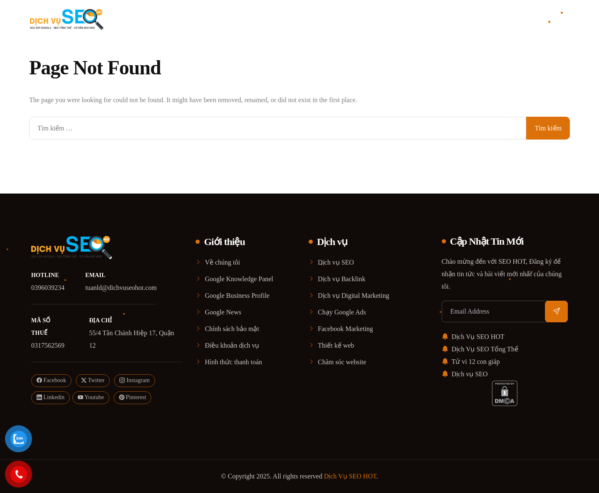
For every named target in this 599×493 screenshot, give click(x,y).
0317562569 (47, 345)
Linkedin (50, 398)
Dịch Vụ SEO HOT (473, 336)
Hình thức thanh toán (233, 361)
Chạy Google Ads (342, 312)
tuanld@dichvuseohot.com (121, 287)
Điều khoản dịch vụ (232, 345)
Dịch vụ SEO (336, 262)
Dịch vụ (305, 18)
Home (216, 18)
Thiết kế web (336, 345)
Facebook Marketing (345, 328)
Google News (223, 312)
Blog (347, 18)
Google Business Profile (237, 295)
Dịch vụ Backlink (341, 278)
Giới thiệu (255, 18)
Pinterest (132, 398)
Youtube (91, 398)
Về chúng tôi (222, 262)
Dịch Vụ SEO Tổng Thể (480, 349)
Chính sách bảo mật (232, 328)
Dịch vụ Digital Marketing (353, 295)
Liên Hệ (379, 18)
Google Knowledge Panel (239, 278)
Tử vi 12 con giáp (471, 361)
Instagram (134, 381)
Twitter (92, 381)
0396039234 (47, 287)
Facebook (51, 381)
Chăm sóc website (342, 361)
